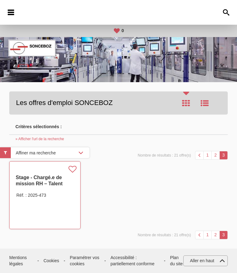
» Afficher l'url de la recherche (39, 139)
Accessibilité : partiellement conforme (132, 260)
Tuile (186, 103)
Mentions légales (18, 260)
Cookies (51, 260)
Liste (204, 103)
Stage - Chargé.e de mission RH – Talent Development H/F (39, 183)
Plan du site (176, 260)
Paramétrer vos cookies (84, 260)
